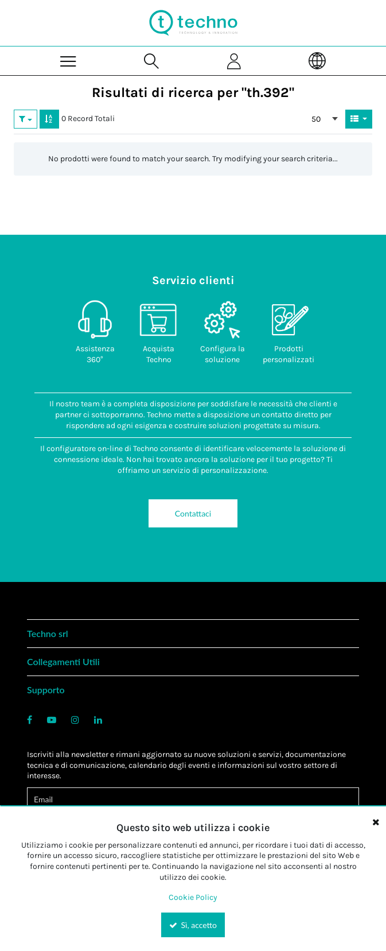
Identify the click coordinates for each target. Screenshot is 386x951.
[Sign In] (234, 60)
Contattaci (193, 513)
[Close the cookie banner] (376, 822)
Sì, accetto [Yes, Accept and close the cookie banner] (193, 925)
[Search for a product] (151, 60)
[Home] (193, 23)
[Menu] (68, 60)
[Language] (317, 60)
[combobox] (324, 118)
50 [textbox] (316, 119)
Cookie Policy (193, 897)
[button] (25, 119)
